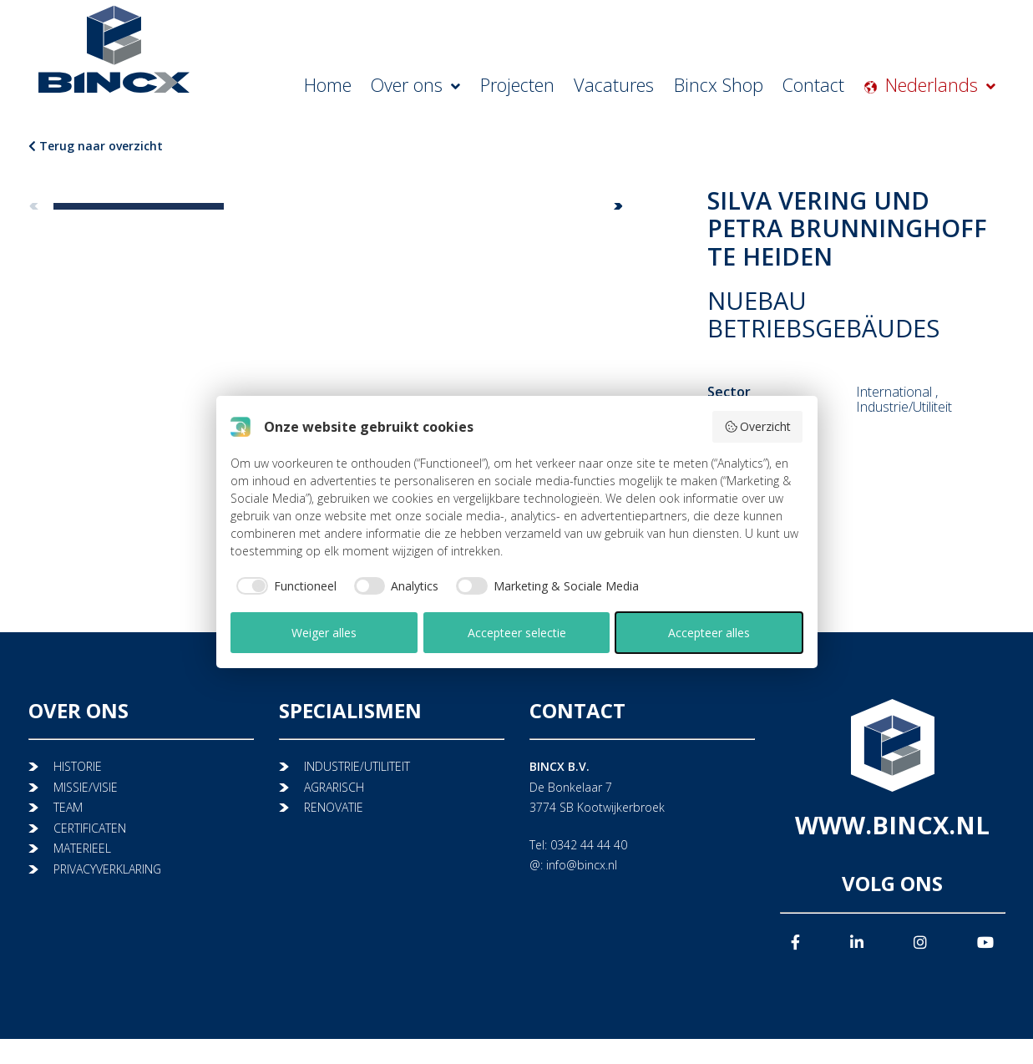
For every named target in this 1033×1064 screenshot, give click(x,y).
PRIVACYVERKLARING (107, 869)
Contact (842, 87)
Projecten (594, 87)
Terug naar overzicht (95, 146)
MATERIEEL (82, 848)
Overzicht (758, 426)
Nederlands (952, 87)
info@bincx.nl (581, 865)
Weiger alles (324, 633)
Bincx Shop (762, 87)
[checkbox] (283, 586)
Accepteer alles (709, 633)
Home (431, 87)
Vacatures (675, 87)
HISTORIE (77, 766)
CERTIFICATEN (89, 828)
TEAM (68, 807)
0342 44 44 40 (588, 845)
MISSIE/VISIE (85, 787)
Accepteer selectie (517, 633)
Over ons (508, 87)
